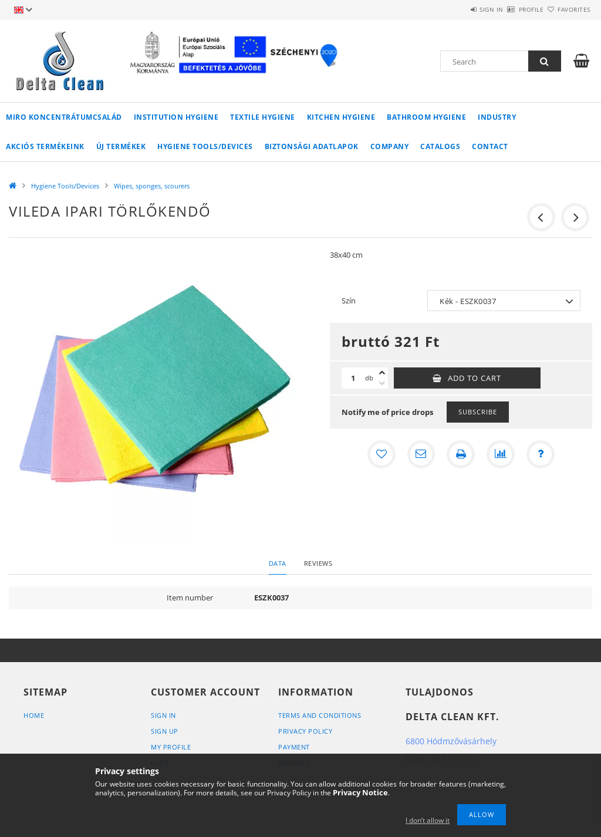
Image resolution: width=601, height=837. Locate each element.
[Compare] (501, 454)
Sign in (457, 9)
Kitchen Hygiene (341, 117)
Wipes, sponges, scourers (152, 185)
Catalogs (440, 146)
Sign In (163, 715)
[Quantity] (353, 378)
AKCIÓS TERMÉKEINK (45, 146)
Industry (497, 117)
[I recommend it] (421, 454)
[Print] (461, 454)
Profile (510, 9)
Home (33, 715)
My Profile (171, 747)
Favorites (567, 9)
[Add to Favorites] (381, 454)
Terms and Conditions (319, 715)
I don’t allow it (428, 820)
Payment (294, 747)
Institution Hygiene (176, 117)
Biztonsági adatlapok (312, 146)
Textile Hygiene (262, 117)
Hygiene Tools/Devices (205, 146)
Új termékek (121, 146)
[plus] (382, 372)
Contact (490, 146)
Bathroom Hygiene (426, 117)
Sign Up (164, 731)
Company (389, 146)
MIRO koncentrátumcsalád (64, 117)
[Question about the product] (540, 454)
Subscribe (477, 411)
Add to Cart (474, 378)
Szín (349, 300)
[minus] (382, 383)
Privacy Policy (305, 731)
